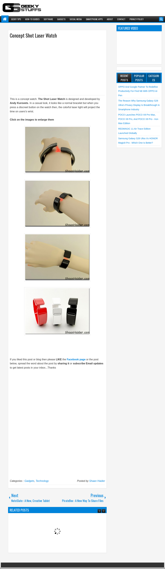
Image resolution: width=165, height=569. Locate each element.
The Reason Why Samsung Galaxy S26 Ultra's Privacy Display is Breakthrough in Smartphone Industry (139, 105)
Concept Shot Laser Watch (33, 35)
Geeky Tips (16, 19)
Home (5, 19)
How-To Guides (32, 19)
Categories (153, 78)
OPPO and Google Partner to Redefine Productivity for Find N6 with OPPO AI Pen (138, 91)
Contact (121, 19)
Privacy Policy (137, 19)
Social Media (76, 19)
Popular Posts (139, 78)
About (110, 19)
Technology (42, 481)
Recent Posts (124, 78)
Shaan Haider (97, 481)
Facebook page (76, 359)
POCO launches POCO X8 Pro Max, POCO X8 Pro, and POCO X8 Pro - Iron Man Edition (138, 119)
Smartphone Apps (94, 19)
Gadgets (61, 19)
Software (48, 19)
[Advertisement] (54, 66)
